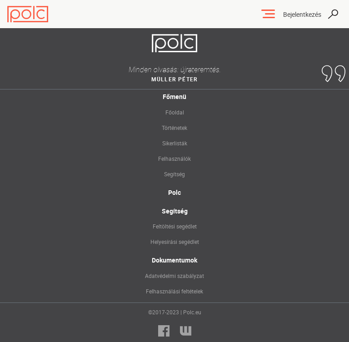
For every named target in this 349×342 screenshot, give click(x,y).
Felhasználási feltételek (174, 291)
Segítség (174, 174)
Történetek (174, 127)
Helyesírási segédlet (174, 241)
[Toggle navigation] (268, 14)
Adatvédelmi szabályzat (174, 275)
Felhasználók (174, 158)
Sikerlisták (174, 143)
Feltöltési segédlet (175, 226)
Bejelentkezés (302, 14)
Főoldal (174, 112)
